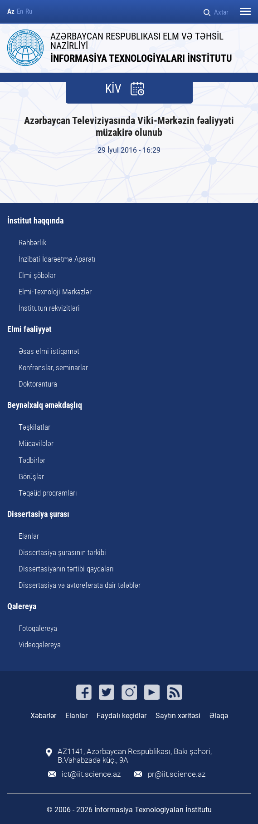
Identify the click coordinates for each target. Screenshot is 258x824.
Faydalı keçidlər (121, 715)
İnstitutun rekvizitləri (49, 308)
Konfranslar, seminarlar (53, 367)
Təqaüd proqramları (48, 492)
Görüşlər (31, 476)
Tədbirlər (32, 460)
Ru (28, 11)
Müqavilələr (36, 443)
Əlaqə (218, 715)
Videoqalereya (40, 644)
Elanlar (29, 536)
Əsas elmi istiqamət (49, 351)
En (20, 11)
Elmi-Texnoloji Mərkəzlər (55, 291)
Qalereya (21, 606)
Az (11, 11)
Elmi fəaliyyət (29, 329)
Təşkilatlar (34, 427)
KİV (113, 88)
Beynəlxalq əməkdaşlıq (44, 405)
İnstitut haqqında (35, 221)
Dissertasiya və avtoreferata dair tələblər (80, 585)
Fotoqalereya (38, 628)
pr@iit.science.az (176, 774)
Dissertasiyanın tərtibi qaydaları (66, 568)
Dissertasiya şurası (38, 514)
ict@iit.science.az (91, 774)
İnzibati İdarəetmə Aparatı (57, 258)
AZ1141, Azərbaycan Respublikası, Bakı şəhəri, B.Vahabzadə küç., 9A (135, 755)
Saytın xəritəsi (178, 715)
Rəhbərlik (32, 242)
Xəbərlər (43, 715)
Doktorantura (38, 383)
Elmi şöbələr (37, 275)
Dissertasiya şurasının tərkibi (62, 552)
